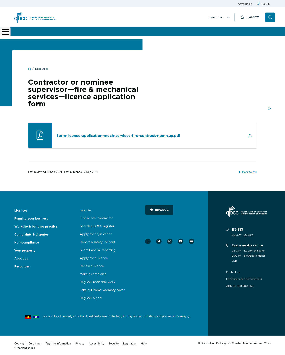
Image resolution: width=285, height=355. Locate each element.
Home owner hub (255, 33)
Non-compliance (172, 33)
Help (144, 342)
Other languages (24, 346)
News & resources (221, 33)
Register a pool (91, 297)
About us (197, 33)
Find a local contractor (96, 217)
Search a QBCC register (97, 225)
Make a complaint (93, 273)
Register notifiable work (97, 281)
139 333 (266, 3)
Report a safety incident (97, 241)
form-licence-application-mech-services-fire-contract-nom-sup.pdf (119, 135)
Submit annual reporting (97, 249)
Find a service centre (244, 244)
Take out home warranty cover (102, 289)
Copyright (20, 342)
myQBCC (252, 17)
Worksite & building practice (96, 33)
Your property (24, 249)
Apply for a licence (94, 257)
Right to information (58, 342)
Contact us (245, 3)
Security (114, 342)
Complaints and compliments (244, 278)
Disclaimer (35, 342)
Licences (26, 33)
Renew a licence (92, 265)
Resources (22, 265)
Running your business (54, 33)
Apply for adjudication (96, 233)
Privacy (79, 342)
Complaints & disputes (136, 33)
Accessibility (96, 342)
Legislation (130, 342)
